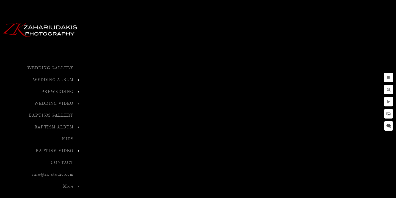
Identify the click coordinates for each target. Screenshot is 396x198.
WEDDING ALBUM (53, 79)
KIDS (67, 139)
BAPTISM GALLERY (51, 115)
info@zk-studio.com (52, 174)
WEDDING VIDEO (53, 103)
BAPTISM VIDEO (54, 150)
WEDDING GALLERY (50, 68)
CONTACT (62, 162)
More (68, 186)
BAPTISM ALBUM (53, 127)
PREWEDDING (57, 91)
